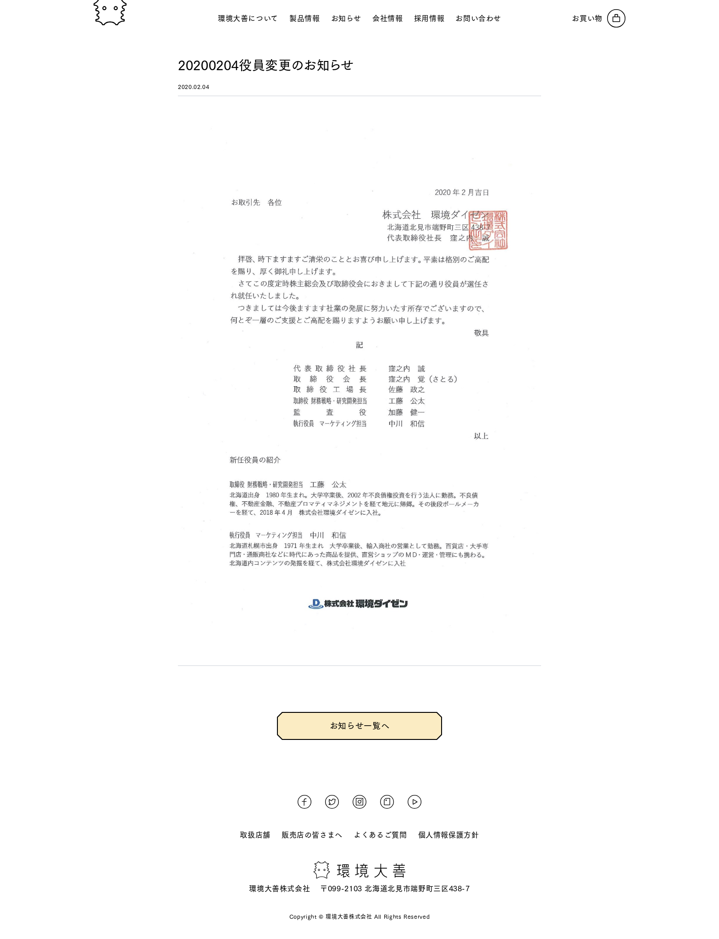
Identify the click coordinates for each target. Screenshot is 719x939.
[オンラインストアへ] (598, 18)
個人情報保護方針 (448, 835)
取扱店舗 (255, 835)
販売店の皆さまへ (312, 835)
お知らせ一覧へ (359, 726)
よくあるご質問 (380, 835)
